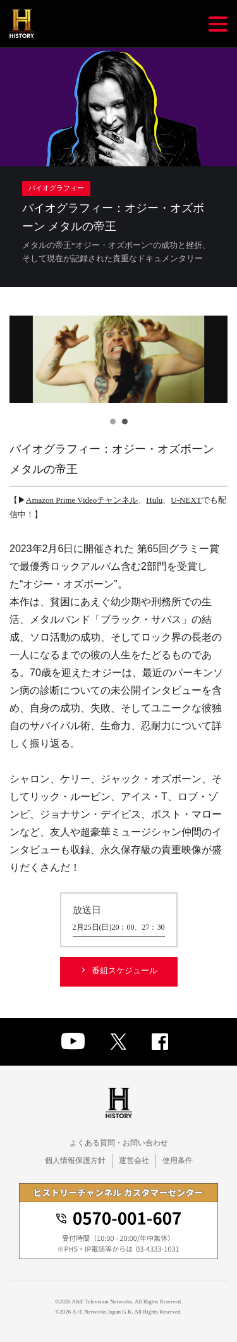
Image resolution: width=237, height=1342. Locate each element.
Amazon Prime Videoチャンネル (82, 500)
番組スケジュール (124, 970)
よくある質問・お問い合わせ (119, 1142)
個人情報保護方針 (75, 1160)
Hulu (154, 500)
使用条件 (177, 1160)
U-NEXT (186, 500)
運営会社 (134, 1160)
